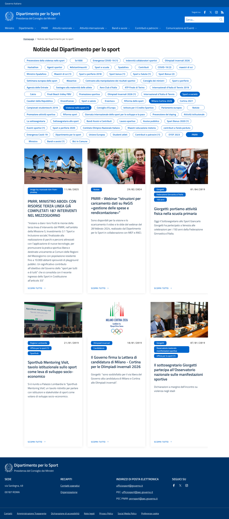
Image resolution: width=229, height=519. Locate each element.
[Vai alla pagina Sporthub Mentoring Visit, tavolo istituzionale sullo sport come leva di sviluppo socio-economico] (37, 441)
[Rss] (221, 12)
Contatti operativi (70, 486)
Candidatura (98, 348)
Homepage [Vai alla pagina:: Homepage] (28, 39)
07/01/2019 (197, 342)
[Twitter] (209, 12)
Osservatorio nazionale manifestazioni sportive (167, 349)
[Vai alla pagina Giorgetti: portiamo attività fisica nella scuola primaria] (163, 288)
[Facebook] (204, 12)
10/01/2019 (134, 342)
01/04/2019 (197, 189)
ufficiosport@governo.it (129, 486)
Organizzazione (68, 492)
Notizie (96, 189)
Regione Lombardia (38, 343)
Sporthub (34, 353)
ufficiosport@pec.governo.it (137, 492)
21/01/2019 (71, 342)
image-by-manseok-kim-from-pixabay (44, 191)
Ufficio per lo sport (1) (39, 348)
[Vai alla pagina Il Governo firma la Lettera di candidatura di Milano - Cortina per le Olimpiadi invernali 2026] (100, 441)
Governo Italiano (13, 3)
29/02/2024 (134, 189)
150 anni (160, 199)
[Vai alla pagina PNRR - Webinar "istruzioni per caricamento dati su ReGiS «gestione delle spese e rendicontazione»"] (100, 288)
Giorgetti (160, 189)
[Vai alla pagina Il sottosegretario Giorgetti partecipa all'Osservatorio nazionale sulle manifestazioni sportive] (163, 441)
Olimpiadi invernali (101, 343)
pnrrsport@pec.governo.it (143, 499)
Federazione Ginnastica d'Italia (170, 194)
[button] (150, 513)
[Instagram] (215, 12)
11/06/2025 (71, 189)
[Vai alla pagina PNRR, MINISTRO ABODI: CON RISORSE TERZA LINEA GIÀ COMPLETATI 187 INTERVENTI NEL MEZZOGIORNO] (37, 288)
